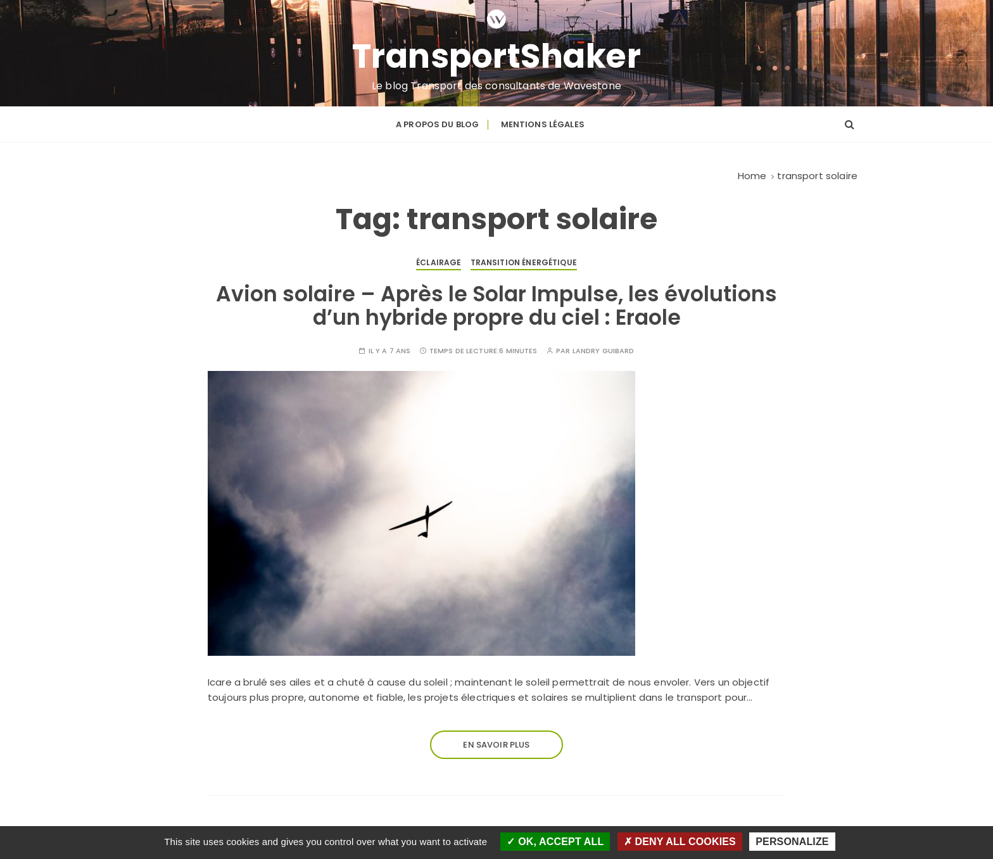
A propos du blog (437, 124)
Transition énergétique (524, 262)
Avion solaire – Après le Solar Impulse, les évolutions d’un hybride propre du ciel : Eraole (496, 305)
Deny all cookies (680, 841)
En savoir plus (496, 745)
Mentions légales (543, 124)
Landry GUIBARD (603, 351)
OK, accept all (555, 841)
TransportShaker (497, 56)
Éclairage (438, 262)
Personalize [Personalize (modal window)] (792, 841)
